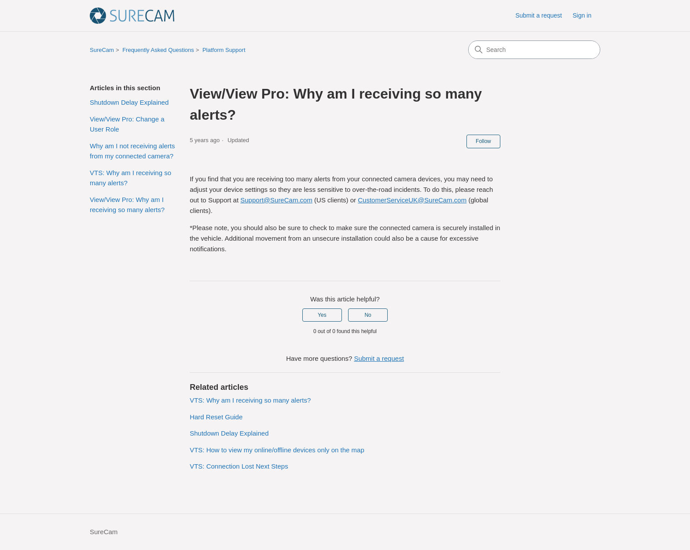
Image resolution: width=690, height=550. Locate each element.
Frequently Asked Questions (158, 50)
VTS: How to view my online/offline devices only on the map (277, 450)
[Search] (534, 50)
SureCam (102, 50)
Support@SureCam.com (276, 200)
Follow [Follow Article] (483, 141)
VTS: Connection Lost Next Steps (239, 466)
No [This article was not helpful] (367, 315)
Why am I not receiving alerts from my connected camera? (132, 151)
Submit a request (538, 15)
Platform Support (224, 50)
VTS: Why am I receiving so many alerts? (130, 178)
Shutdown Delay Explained (129, 102)
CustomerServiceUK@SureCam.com (412, 200)
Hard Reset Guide (216, 417)
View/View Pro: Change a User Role (127, 124)
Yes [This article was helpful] (322, 315)
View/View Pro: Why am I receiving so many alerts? (127, 204)
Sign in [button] (582, 15)
